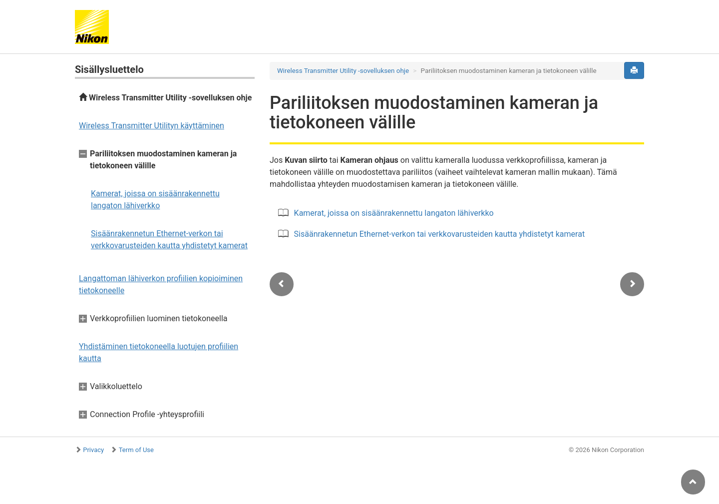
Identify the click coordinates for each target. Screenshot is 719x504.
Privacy (93, 450)
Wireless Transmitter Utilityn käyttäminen (151, 125)
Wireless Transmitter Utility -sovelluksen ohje (165, 97)
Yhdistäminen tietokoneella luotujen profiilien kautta (158, 352)
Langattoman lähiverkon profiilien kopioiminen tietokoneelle (161, 284)
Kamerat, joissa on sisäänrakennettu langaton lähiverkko (155, 199)
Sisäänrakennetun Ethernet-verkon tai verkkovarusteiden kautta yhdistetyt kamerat (169, 239)
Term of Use (136, 450)
